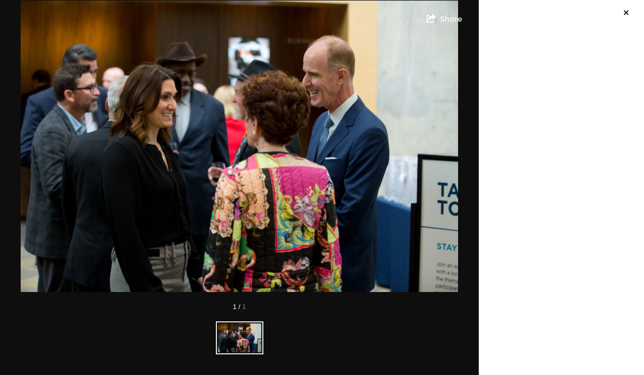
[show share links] (444, 18)
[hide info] (626, 13)
